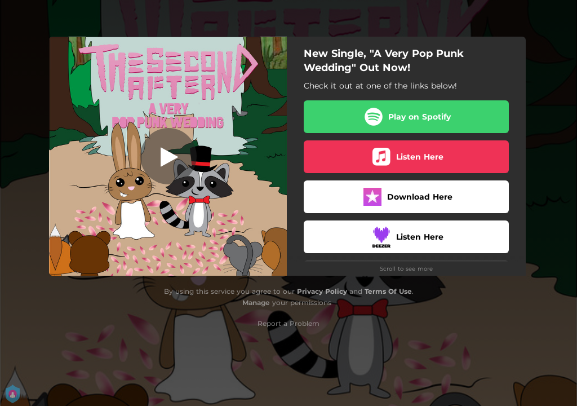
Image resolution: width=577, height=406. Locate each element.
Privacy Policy (322, 291)
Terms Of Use (388, 291)
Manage (256, 302)
